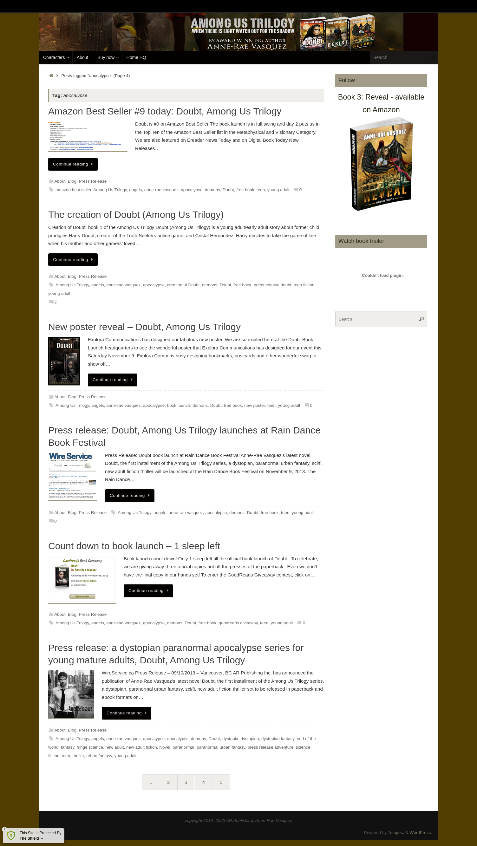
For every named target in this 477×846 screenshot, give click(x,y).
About (59, 181)
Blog (72, 181)
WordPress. (421, 832)
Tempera (396, 832)
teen (261, 189)
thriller (78, 755)
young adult (278, 189)
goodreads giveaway (238, 623)
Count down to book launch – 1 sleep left (134, 546)
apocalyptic (178, 738)
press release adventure (270, 747)
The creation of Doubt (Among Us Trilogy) (136, 214)
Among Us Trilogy (110, 189)
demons (212, 189)
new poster (254, 405)
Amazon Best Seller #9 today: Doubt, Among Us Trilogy (164, 111)
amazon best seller (73, 189)
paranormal (183, 747)
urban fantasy (99, 755)
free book (245, 189)
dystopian (250, 738)
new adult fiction (141, 747)
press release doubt (272, 285)
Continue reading (74, 164)
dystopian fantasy (277, 738)
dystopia (230, 738)
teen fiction (304, 285)
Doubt (228, 189)
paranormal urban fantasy (221, 747)
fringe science (90, 747)
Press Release (93, 181)
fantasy (68, 747)
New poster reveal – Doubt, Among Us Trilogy (144, 327)
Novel (164, 747)
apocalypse (191, 189)
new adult (115, 747)
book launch (178, 405)
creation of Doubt (183, 285)
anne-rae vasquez (161, 189)
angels (135, 189)
